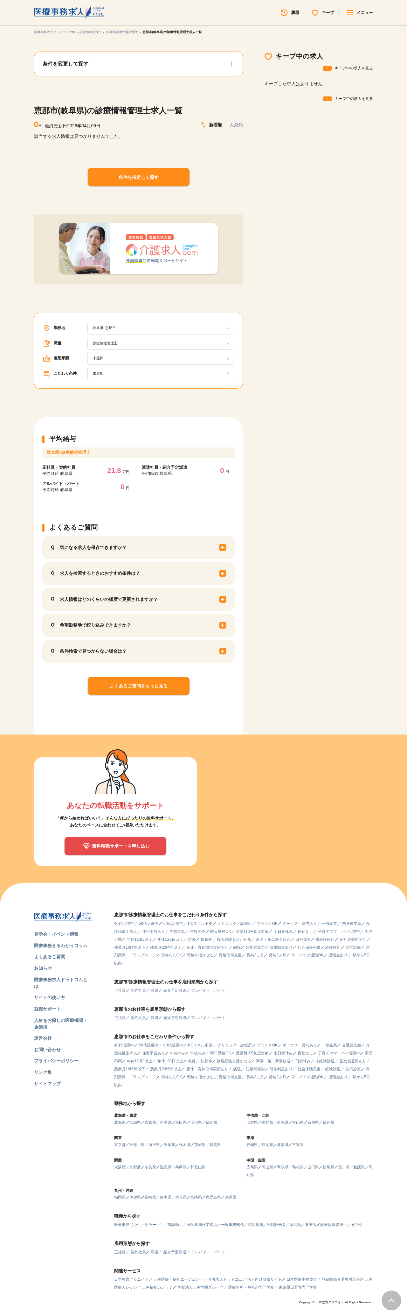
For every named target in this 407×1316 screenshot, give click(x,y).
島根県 (298, 1167)
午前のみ (177, 931)
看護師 (310, 1224)
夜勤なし (305, 931)
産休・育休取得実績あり (207, 947)
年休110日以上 (140, 939)
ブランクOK (267, 923)
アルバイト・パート (208, 990)
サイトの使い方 (49, 997)
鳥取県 (282, 1167)
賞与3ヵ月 (277, 955)
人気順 (236, 124)
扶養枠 (206, 939)
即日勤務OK (220, 931)
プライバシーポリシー (56, 1060)
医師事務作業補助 (202, 1224)
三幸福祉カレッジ (157, 1287)
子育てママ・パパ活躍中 (339, 931)
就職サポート (47, 1008)
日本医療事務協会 (301, 1279)
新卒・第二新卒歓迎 (273, 939)
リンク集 (43, 1072)
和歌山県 (198, 1167)
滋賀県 (165, 1167)
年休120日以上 (170, 939)
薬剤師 (295, 1224)
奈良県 (150, 1167)
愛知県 (252, 1145)
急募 (192, 939)
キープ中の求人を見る (354, 68)
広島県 (252, 1167)
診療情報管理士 (90, 32)
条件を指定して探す (139, 177)
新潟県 (282, 1122)
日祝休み (303, 939)
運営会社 (43, 1038)
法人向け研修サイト (264, 1279)
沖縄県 (230, 1197)
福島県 (211, 1122)
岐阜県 (282, 1145)
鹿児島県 (213, 1197)
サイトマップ (47, 1083)
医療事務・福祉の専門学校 (251, 1287)
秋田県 (181, 1122)
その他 (356, 1224)
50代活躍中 (148, 923)
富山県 (298, 1122)
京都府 (135, 1167)
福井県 (328, 1122)
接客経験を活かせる (234, 939)
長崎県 (150, 1197)
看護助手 (175, 1224)
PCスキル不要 (200, 923)
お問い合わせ (47, 1049)
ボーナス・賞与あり (300, 923)
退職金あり (338, 955)
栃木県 (184, 1145)
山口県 (313, 1167)
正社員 (120, 990)
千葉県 (169, 1145)
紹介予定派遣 (174, 990)
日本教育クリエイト (131, 1279)
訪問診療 (353, 947)
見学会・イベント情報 (56, 934)
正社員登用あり (353, 939)
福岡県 (120, 1197)
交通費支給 (351, 923)
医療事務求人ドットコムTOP (54, 32)
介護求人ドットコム (225, 1279)
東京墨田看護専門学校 (298, 1287)
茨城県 (200, 1145)
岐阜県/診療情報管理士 (122, 32)
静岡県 (267, 1145)
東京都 (120, 1145)
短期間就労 (255, 947)
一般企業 (329, 923)
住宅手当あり (153, 931)
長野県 (267, 1122)
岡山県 (267, 1167)
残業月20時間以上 (165, 947)
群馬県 (215, 1145)
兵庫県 (181, 1167)
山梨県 (252, 1122)
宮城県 (135, 1122)
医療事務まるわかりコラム (60, 945)
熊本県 (165, 1197)
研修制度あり (281, 947)
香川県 (343, 1167)
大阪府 (120, 1167)
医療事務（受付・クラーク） (139, 1224)
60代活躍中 (173, 923)
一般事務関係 (232, 1224)
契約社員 (138, 990)
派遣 (154, 990)
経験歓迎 (333, 947)
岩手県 (165, 1122)
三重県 (298, 1145)
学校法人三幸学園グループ (200, 1287)
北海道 (120, 1122)
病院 (237, 947)
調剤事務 (255, 1224)
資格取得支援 (230, 955)
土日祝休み (283, 931)
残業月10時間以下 (129, 947)
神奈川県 (137, 1145)
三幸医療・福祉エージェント (178, 1279)
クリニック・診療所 (234, 923)
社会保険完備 (309, 947)
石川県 (313, 1122)
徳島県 (328, 1167)
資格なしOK (171, 955)
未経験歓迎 (325, 939)
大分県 (181, 1197)
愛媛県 (359, 1167)
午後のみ (197, 931)
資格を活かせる (200, 955)
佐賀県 (135, 1197)
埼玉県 (154, 1145)
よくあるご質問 (49, 956)
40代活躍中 (124, 923)
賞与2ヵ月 (255, 955)
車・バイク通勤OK (307, 955)
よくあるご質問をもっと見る (139, 685)
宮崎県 (196, 1197)
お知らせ (43, 968)
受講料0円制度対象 (252, 931)
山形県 (196, 1122)
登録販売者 (276, 1224)
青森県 (150, 1122)
